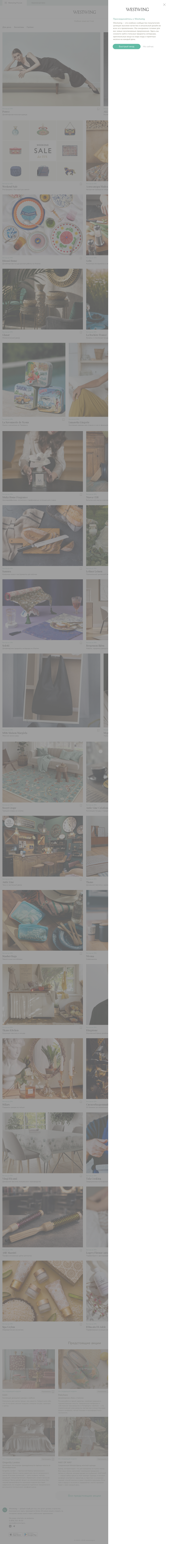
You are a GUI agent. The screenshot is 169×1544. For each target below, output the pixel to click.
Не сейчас (148, 46)
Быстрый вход (126, 46)
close (164, 4)
